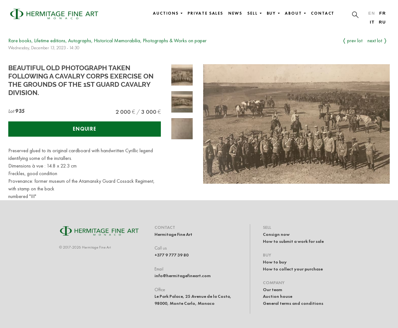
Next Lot (374, 41)
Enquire (84, 129)
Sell (254, 13)
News (235, 13)
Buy (273, 13)
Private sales (205, 13)
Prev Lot (354, 41)
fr (382, 13)
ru (382, 22)
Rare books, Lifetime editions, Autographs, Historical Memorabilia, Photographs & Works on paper (107, 41)
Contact (322, 13)
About (295, 13)
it (372, 22)
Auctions (167, 13)
